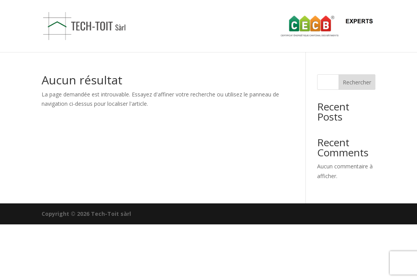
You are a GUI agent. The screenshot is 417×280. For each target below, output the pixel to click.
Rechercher (357, 82)
